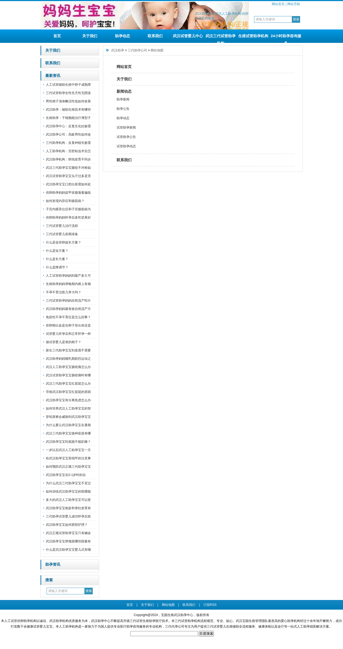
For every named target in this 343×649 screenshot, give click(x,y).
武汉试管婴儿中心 (188, 36)
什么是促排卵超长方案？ (63, 242)
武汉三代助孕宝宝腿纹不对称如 (68, 168)
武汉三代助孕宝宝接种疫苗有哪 (68, 433)
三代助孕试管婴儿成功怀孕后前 (68, 516)
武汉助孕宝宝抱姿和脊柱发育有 (68, 508)
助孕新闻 (123, 99)
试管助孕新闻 (126, 127)
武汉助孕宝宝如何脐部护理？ (67, 525)
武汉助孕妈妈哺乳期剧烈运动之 (68, 359)
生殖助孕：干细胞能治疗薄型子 (68, 118)
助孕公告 (123, 109)
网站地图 (157, 50)
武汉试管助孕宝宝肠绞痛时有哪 (68, 375)
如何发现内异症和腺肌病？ (65, 201)
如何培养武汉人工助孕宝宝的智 (68, 408)
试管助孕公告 (126, 137)
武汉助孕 (117, 50)
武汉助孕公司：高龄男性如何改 (68, 134)
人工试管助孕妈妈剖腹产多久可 (68, 275)
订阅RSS (210, 605)
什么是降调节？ (57, 267)
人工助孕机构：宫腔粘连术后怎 (68, 151)
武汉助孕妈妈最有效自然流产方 (68, 309)
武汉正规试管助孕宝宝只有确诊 (68, 533)
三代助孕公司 (137, 50)
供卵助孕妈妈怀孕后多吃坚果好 (68, 217)
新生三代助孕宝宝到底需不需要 (68, 350)
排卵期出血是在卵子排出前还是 (68, 325)
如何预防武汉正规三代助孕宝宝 (68, 466)
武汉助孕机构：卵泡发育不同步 (68, 159)
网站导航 (293, 4)
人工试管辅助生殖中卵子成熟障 (68, 85)
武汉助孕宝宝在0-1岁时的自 (66, 475)
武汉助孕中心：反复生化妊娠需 (68, 126)
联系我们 (155, 36)
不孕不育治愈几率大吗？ (63, 292)
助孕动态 (122, 36)
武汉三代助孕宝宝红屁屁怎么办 (68, 383)
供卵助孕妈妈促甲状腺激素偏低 (68, 192)
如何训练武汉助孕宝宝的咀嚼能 (68, 491)
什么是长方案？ (57, 259)
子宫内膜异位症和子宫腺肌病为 (68, 209)
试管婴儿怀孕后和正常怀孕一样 (68, 334)
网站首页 (278, 4)
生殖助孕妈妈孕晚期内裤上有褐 (68, 284)
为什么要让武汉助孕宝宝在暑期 (68, 425)
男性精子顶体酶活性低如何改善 (68, 101)
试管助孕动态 (126, 146)
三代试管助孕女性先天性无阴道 (68, 93)
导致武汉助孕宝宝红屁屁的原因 (68, 392)
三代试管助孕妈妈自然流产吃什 (68, 300)
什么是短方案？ (57, 251)
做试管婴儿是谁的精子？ (63, 342)
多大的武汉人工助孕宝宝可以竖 (68, 500)
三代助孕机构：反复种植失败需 (68, 143)
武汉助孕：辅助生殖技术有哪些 (68, 109)
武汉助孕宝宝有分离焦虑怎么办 (68, 400)
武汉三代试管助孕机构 (221, 38)
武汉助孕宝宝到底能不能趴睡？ (68, 442)
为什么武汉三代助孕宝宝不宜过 (68, 483)
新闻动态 (124, 91)
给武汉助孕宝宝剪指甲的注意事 (68, 458)
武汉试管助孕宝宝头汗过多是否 (68, 176)
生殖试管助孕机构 (253, 36)
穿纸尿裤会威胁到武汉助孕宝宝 (68, 417)
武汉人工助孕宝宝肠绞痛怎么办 (68, 367)
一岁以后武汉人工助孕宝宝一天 (68, 450)
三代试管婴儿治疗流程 (62, 226)
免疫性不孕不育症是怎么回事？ (68, 317)
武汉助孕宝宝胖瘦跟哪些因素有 (68, 541)
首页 (57, 36)
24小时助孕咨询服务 (286, 38)
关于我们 (89, 36)
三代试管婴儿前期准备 (62, 234)
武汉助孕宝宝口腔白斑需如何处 (68, 184)
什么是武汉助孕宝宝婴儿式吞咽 (68, 550)
